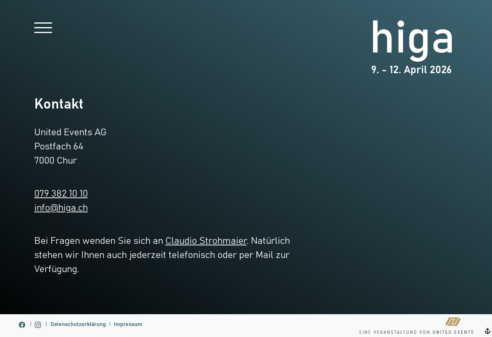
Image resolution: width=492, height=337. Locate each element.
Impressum (128, 324)
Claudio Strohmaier (206, 241)
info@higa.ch (61, 208)
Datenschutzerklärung (78, 324)
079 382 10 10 (61, 194)
